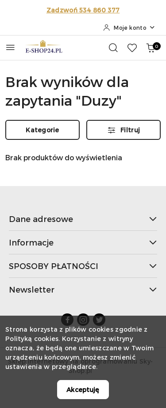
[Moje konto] (129, 27)
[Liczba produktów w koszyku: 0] (150, 47)
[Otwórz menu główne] (10, 47)
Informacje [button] (83, 242)
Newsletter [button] (83, 289)
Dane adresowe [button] (83, 218)
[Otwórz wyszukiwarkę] (113, 47)
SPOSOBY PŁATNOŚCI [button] (83, 265)
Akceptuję (82, 389)
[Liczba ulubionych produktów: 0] (132, 47)
